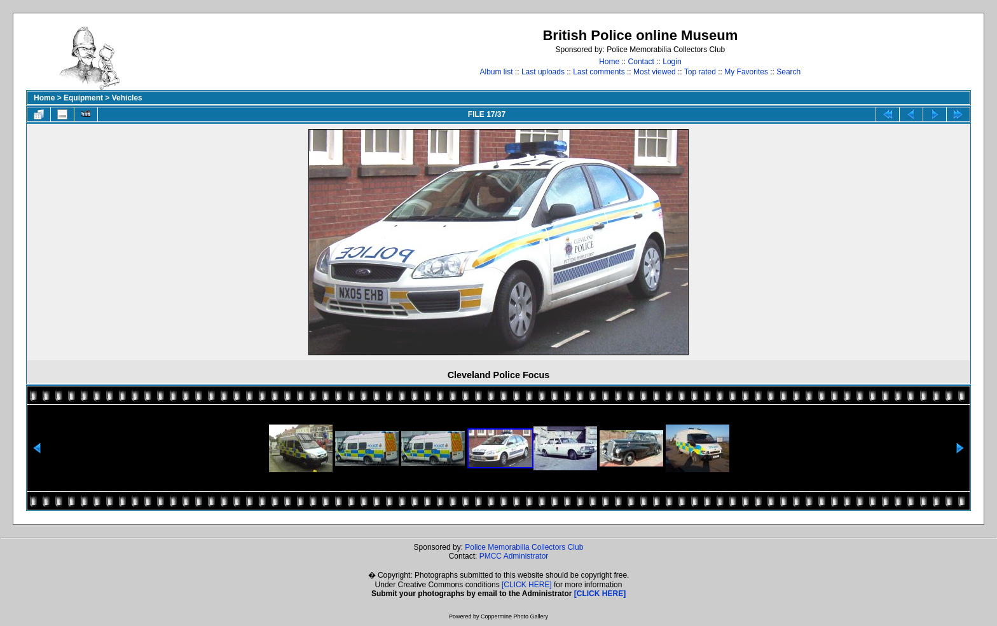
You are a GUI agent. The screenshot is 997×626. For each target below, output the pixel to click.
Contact (641, 61)
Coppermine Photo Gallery (514, 616)
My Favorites (746, 71)
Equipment (83, 97)
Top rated (700, 71)
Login (672, 61)
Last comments (598, 71)
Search (788, 71)
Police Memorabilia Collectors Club (524, 547)
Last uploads (543, 71)
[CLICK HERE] (527, 584)
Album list (496, 71)
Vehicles (127, 97)
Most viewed (654, 71)
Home (609, 61)
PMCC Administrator (514, 556)
